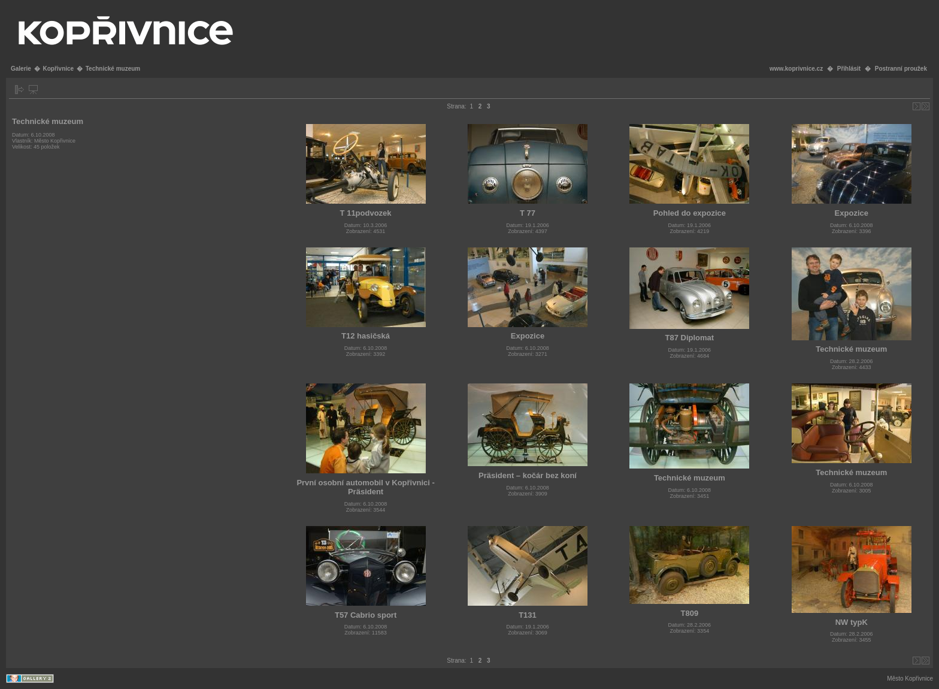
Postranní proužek (901, 68)
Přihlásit (849, 68)
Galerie (21, 68)
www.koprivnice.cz (796, 68)
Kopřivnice (58, 68)
